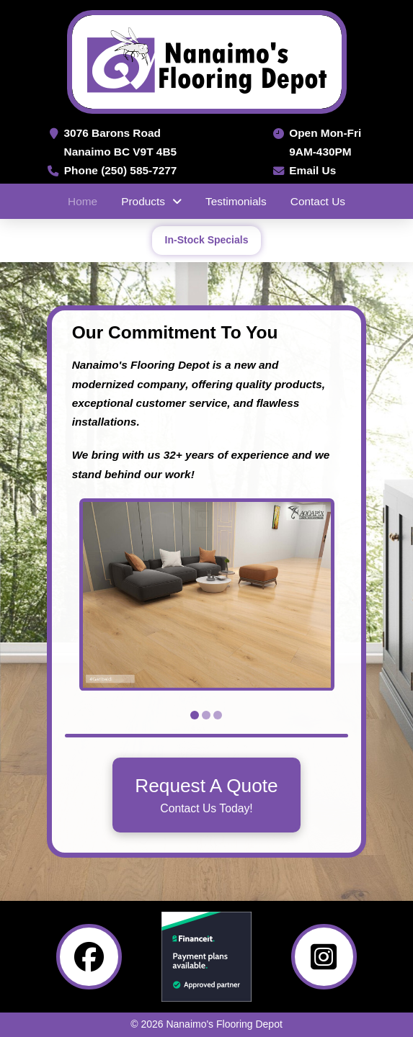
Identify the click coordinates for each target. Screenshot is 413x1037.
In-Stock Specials (207, 240)
